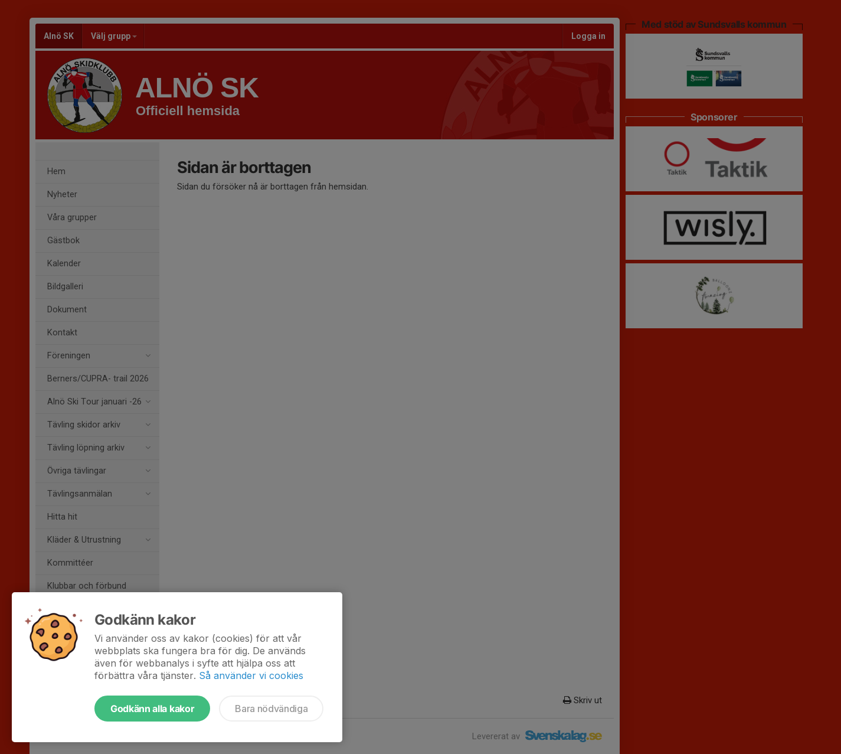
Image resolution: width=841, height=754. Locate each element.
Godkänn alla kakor (152, 708)
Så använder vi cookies (251, 675)
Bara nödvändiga (271, 708)
